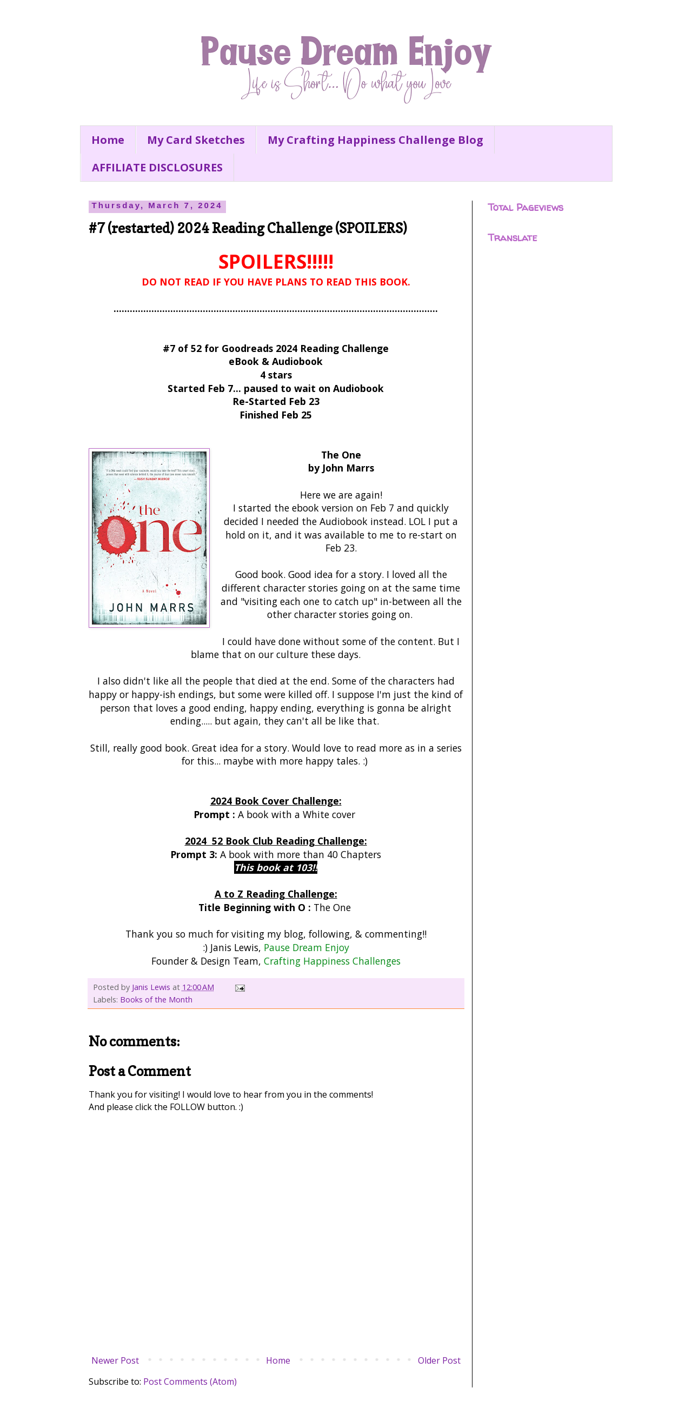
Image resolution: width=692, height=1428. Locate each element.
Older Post (439, 1360)
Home (107, 139)
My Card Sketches (196, 139)
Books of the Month (156, 999)
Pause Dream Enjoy (306, 947)
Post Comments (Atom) (190, 1381)
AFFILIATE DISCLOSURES (157, 167)
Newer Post (115, 1360)
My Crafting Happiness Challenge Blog (375, 139)
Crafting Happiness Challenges (332, 960)
